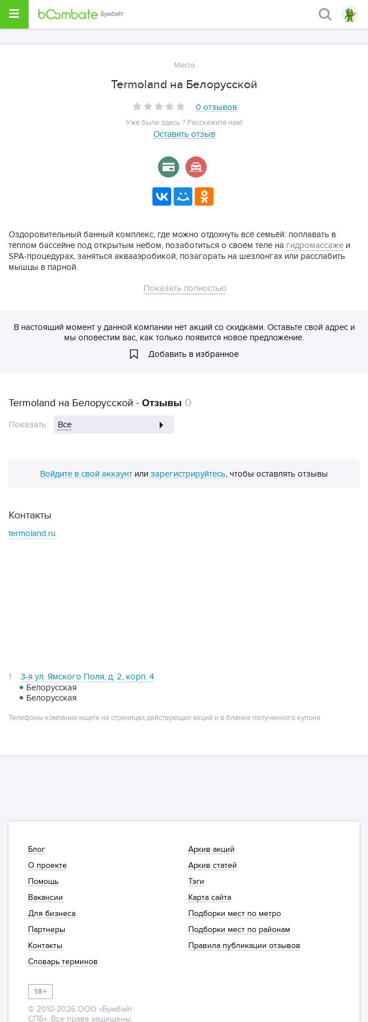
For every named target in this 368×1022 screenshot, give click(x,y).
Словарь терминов (63, 962)
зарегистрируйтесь (188, 474)
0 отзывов (216, 108)
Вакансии (45, 898)
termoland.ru (32, 533)
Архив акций (211, 850)
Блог (36, 850)
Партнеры (46, 930)
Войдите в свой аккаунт (86, 474)
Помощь (43, 882)
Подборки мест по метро (234, 914)
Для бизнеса (52, 914)
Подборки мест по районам (239, 930)
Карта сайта (209, 898)
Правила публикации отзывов (244, 946)
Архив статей (212, 866)
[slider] (159, 106)
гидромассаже (314, 245)
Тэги (196, 882)
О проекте (47, 866)
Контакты (45, 946)
